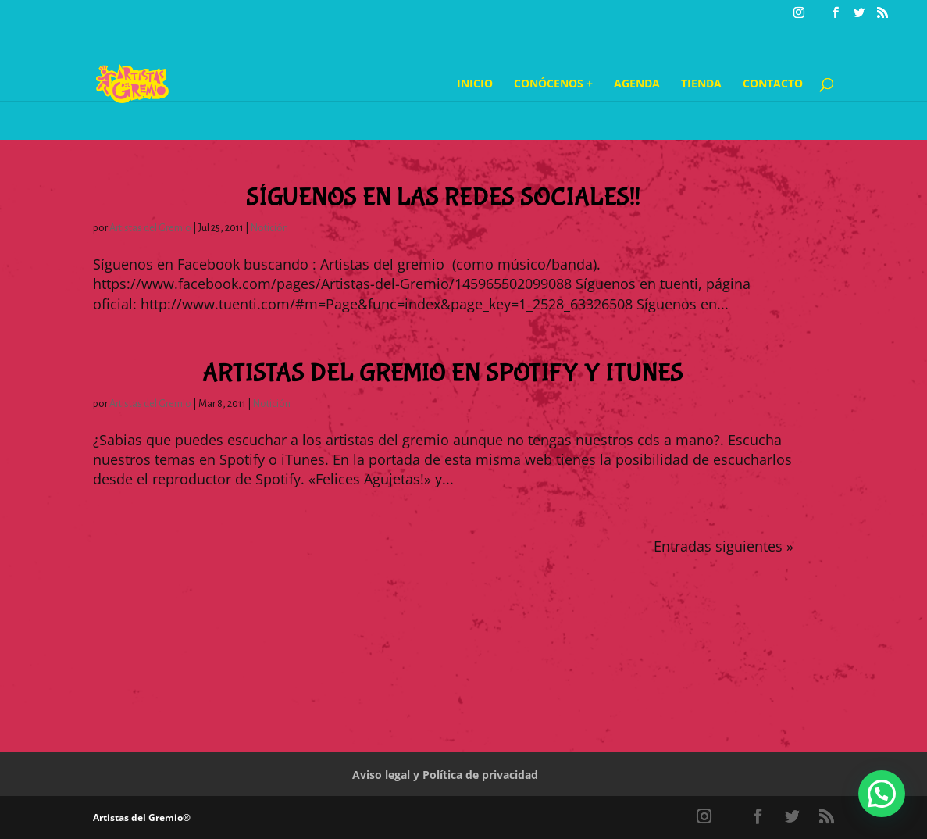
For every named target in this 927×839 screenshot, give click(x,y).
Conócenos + (553, 84)
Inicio (475, 84)
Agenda (637, 84)
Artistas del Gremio (150, 228)
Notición (269, 228)
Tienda (701, 84)
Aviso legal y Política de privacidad (445, 774)
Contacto (773, 84)
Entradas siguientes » (723, 546)
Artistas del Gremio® (142, 817)
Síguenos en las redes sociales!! (443, 197)
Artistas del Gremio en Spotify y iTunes (442, 373)
